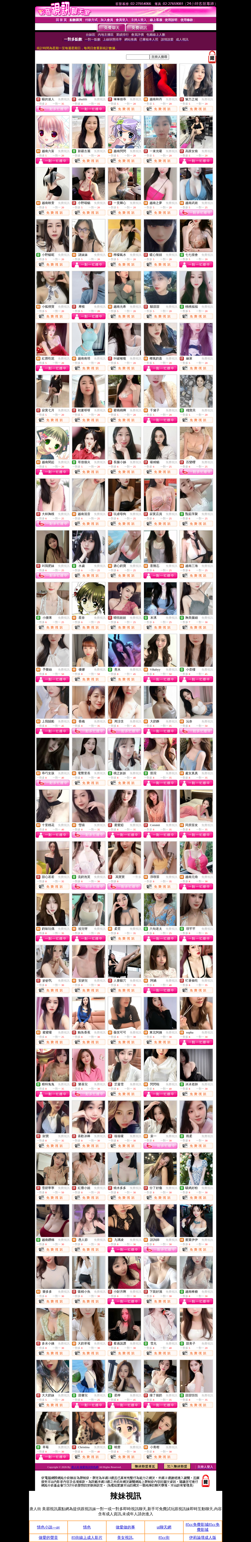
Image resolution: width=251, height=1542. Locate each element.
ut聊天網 (164, 1527)
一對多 (137, 877)
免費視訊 (64, 99)
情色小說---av (48, 1527)
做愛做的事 (125, 1527)
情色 (87, 1527)
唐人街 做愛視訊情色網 (85, 1467)
